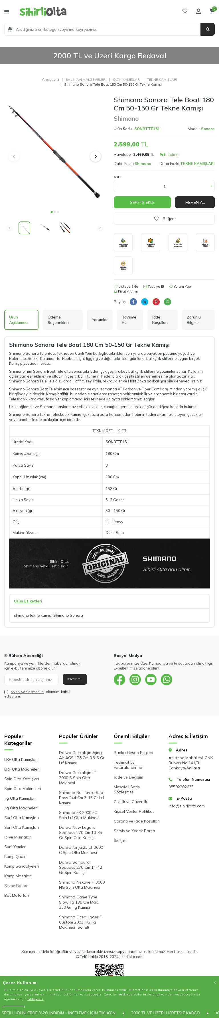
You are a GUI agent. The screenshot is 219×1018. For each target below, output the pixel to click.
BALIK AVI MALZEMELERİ (86, 79)
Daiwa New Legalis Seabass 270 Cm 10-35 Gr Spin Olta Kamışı (80, 832)
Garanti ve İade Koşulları (137, 821)
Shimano (126, 118)
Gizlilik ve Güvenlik (130, 801)
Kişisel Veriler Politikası (134, 811)
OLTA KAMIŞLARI (127, 79)
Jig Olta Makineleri (21, 808)
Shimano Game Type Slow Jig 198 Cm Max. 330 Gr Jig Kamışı (79, 902)
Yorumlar (100, 319)
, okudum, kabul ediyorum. (37, 694)
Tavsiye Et (153, 286)
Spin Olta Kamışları (21, 778)
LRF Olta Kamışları (21, 759)
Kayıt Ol (74, 679)
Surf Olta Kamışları (21, 817)
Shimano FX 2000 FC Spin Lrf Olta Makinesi (79, 815)
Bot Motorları (16, 895)
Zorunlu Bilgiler (194, 320)
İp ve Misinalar (17, 837)
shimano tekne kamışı (33, 615)
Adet (117, 177)
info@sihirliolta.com (187, 806)
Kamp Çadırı (15, 856)
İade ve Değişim (128, 777)
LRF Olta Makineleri (22, 769)
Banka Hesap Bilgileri (133, 752)
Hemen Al (195, 202)
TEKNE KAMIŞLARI (162, 79)
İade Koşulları (160, 320)
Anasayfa (50, 79)
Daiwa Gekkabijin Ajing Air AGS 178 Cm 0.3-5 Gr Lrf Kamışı (81, 757)
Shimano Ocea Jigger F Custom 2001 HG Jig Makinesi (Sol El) (80, 922)
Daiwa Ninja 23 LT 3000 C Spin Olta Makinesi (81, 850)
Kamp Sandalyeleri (21, 866)
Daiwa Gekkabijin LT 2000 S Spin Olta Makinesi (77, 777)
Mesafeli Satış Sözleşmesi (127, 789)
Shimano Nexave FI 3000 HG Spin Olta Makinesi (82, 885)
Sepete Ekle (142, 202)
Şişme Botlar (16, 885)
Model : (201, 128)
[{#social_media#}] (119, 679)
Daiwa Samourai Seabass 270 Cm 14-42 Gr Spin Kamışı (80, 867)
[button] (52, 212)
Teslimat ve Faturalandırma (128, 765)
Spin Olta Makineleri (22, 788)
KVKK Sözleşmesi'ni (27, 692)
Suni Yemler (15, 846)
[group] (54, 151)
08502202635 (181, 786)
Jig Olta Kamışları (20, 798)
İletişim (120, 840)
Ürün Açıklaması (18, 320)
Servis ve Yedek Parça (134, 830)
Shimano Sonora (68, 615)
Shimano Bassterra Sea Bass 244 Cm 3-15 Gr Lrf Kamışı (81, 797)
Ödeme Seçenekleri (58, 320)
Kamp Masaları (18, 875)
